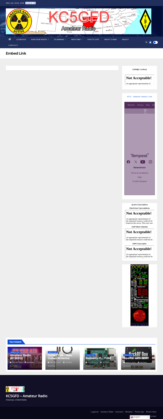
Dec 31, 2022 (17, 362)
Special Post (52, 352)
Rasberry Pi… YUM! (98, 358)
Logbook (21, 39)
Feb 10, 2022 (93, 362)
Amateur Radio (40, 39)
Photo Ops (93, 39)
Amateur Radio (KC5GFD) (20, 357)
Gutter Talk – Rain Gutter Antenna (60, 357)
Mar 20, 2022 (55, 362)
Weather (76, 39)
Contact (13, 45)
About (125, 39)
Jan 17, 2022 (131, 362)
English (135, 417)
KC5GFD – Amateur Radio (26, 395)
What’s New (110, 39)
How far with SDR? (136, 358)
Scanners (60, 39)
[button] (146, 42)
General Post (15, 352)
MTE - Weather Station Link (139, 96)
